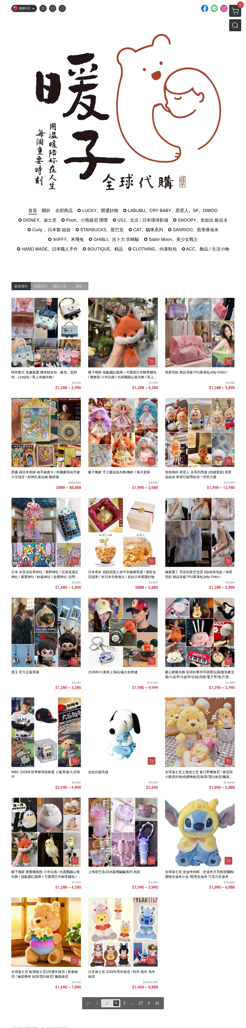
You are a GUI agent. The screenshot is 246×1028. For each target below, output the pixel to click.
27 (141, 1003)
